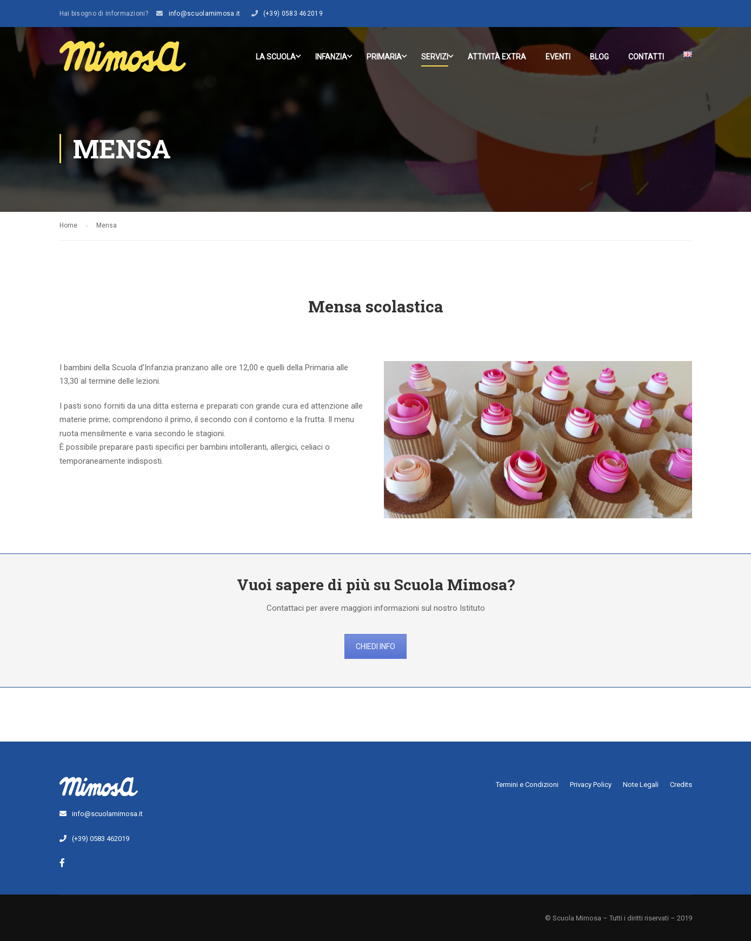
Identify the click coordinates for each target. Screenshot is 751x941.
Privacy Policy (591, 784)
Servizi (434, 56)
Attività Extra (497, 56)
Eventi (558, 56)
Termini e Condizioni (527, 784)
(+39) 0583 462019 (293, 13)
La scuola (276, 56)
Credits (681, 784)
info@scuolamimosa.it (205, 13)
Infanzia (331, 56)
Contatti (646, 56)
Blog (599, 56)
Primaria (384, 56)
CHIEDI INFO (375, 646)
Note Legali (641, 784)
